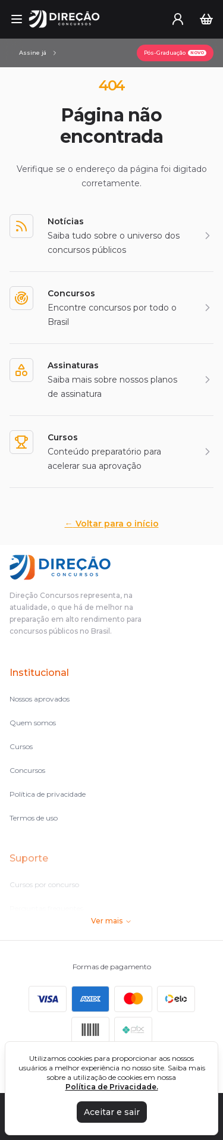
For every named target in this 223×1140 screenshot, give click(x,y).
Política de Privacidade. (111, 1086)
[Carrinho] (206, 19)
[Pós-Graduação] (175, 53)
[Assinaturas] (39, 53)
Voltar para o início (112, 523)
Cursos (21, 746)
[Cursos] (111, 451)
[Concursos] (111, 307)
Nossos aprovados (40, 698)
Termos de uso (34, 817)
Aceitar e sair (112, 1112)
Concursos (27, 770)
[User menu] (178, 19)
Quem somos (33, 722)
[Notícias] (111, 235)
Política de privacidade (48, 794)
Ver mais (111, 920)
